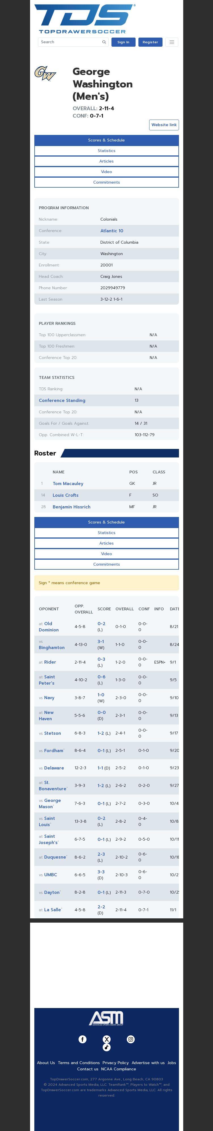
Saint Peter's (47, 680)
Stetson (52, 733)
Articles (106, 161)
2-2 (101, 907)
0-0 (102, 712)
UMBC (50, 875)
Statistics (106, 151)
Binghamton (52, 647)
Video (106, 172)
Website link (164, 125)
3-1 (101, 642)
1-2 (101, 733)
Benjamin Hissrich (71, 507)
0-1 (101, 751)
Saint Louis (47, 821)
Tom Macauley (68, 484)
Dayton (52, 892)
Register (150, 42)
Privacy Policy (116, 1063)
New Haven (46, 715)
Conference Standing (62, 400)
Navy (49, 698)
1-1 (100, 768)
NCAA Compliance (118, 1069)
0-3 (101, 659)
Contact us (87, 1069)
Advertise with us (148, 1063)
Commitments (106, 182)
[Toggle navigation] (171, 42)
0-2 (102, 624)
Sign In (123, 42)
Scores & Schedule (106, 140)
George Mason (50, 803)
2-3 (101, 854)
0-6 (102, 677)
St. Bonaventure (52, 785)
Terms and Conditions (79, 1063)
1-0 (101, 695)
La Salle (52, 910)
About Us (46, 1063)
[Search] (69, 42)
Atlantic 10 (111, 231)
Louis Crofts (66, 495)
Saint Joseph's (48, 839)
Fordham (53, 751)
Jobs (172, 1063)
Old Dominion (49, 627)
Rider (50, 662)
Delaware (54, 768)
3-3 (101, 872)
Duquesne (55, 857)
